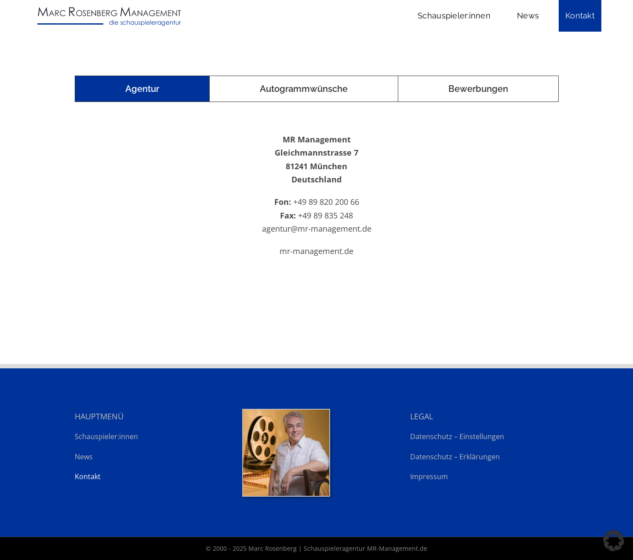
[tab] (142, 89)
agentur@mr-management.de (316, 228)
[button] (613, 540)
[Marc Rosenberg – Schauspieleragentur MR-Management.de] (109, 7)
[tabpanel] (316, 192)
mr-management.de (316, 251)
